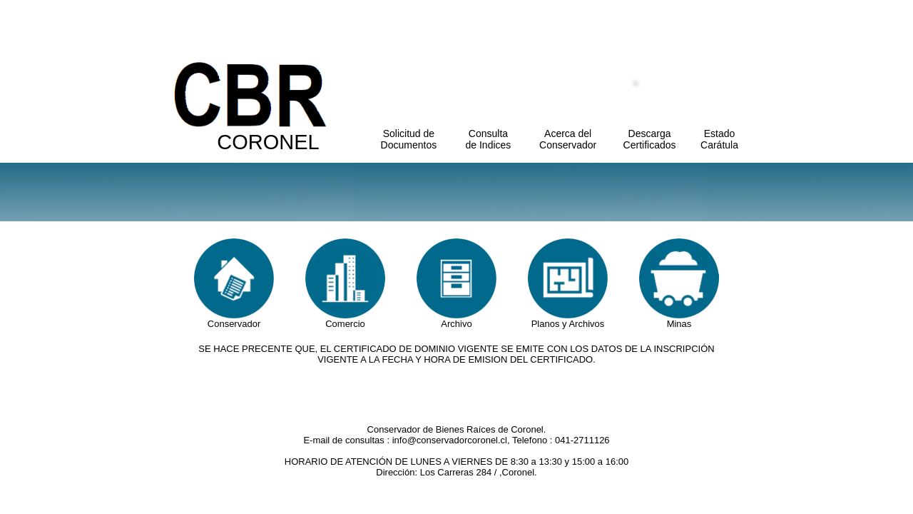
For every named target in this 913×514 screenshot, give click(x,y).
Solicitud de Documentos (409, 139)
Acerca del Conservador (567, 139)
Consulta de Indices (488, 139)
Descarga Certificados (649, 139)
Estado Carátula (719, 139)
